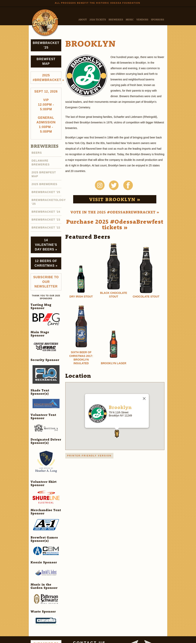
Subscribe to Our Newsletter (46, 282)
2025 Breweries (44, 184)
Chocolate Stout (146, 296)
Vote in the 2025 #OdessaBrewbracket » (114, 212)
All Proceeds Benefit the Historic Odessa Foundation (97, 3)
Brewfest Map (46, 61)
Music (130, 19)
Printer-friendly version (89, 455)
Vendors (142, 19)
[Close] (144, 398)
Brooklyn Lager (113, 363)
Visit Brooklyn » (115, 199)
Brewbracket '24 (46, 211)
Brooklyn (120, 407)
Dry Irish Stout (81, 296)
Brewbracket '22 (46, 227)
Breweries (116, 19)
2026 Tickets (98, 19)
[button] (117, 434)
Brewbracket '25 (46, 45)
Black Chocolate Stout (113, 294)
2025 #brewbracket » (47, 78)
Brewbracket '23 (46, 219)
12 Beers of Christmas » (45, 263)
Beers (37, 152)
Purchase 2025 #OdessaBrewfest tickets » (114, 224)
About (82, 19)
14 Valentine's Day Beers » (46, 244)
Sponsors (157, 19)
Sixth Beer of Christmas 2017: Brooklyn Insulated (81, 358)
